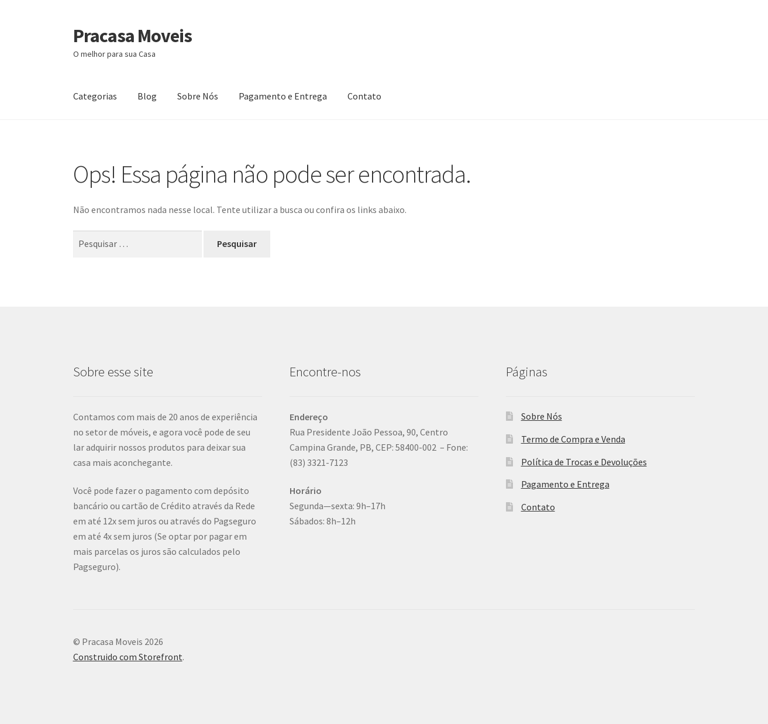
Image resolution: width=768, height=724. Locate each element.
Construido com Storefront (127, 657)
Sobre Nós (197, 96)
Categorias (95, 96)
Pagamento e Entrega (283, 96)
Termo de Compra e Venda (573, 439)
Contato (364, 96)
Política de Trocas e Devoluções (584, 462)
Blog (147, 96)
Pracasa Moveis (132, 35)
